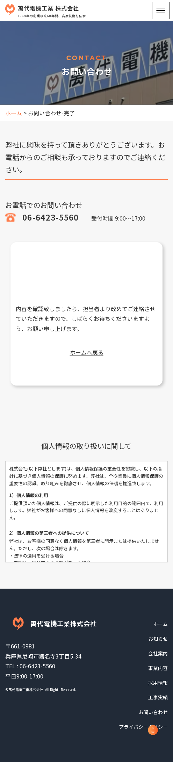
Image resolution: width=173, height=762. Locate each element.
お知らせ (158, 638)
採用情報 (158, 682)
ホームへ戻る (86, 352)
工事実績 (158, 697)
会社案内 (158, 653)
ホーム (160, 623)
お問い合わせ (153, 712)
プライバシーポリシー (143, 726)
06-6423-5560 (50, 217)
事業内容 (158, 667)
